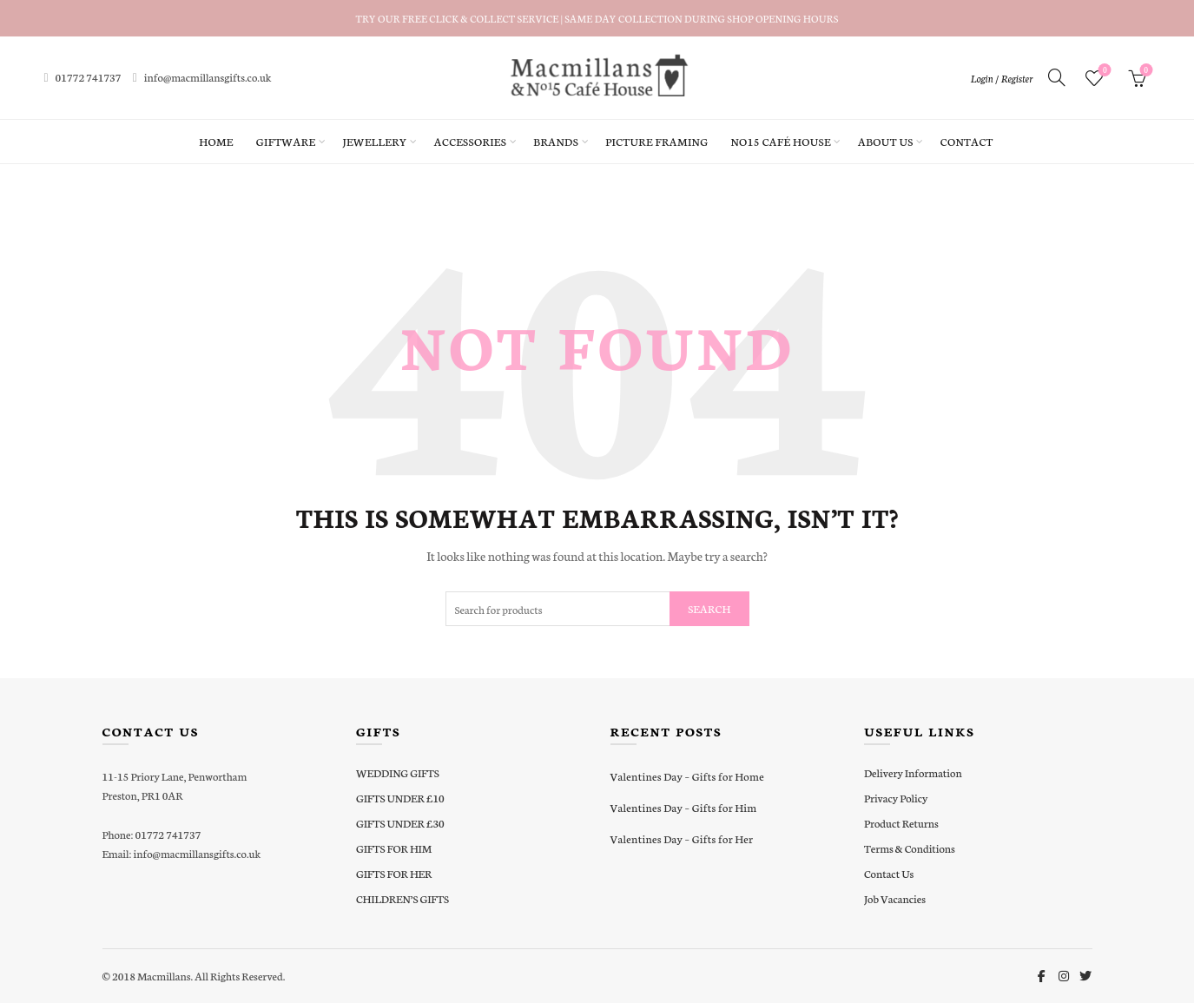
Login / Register (1001, 78)
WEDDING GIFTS (397, 772)
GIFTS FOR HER (394, 873)
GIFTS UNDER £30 (400, 822)
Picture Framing (656, 141)
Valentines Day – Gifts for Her (682, 838)
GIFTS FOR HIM (394, 848)
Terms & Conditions (909, 848)
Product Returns (901, 822)
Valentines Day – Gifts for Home (687, 776)
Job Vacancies (895, 898)
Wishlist (1103, 70)
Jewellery (374, 141)
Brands (555, 141)
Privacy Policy (895, 797)
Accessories (470, 141)
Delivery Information (913, 772)
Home (216, 141)
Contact (966, 141)
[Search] (1057, 77)
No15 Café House (780, 141)
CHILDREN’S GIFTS (402, 898)
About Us (886, 141)
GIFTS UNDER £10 (400, 797)
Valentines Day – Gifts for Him (683, 807)
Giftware (286, 141)
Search (709, 608)
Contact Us (889, 873)
